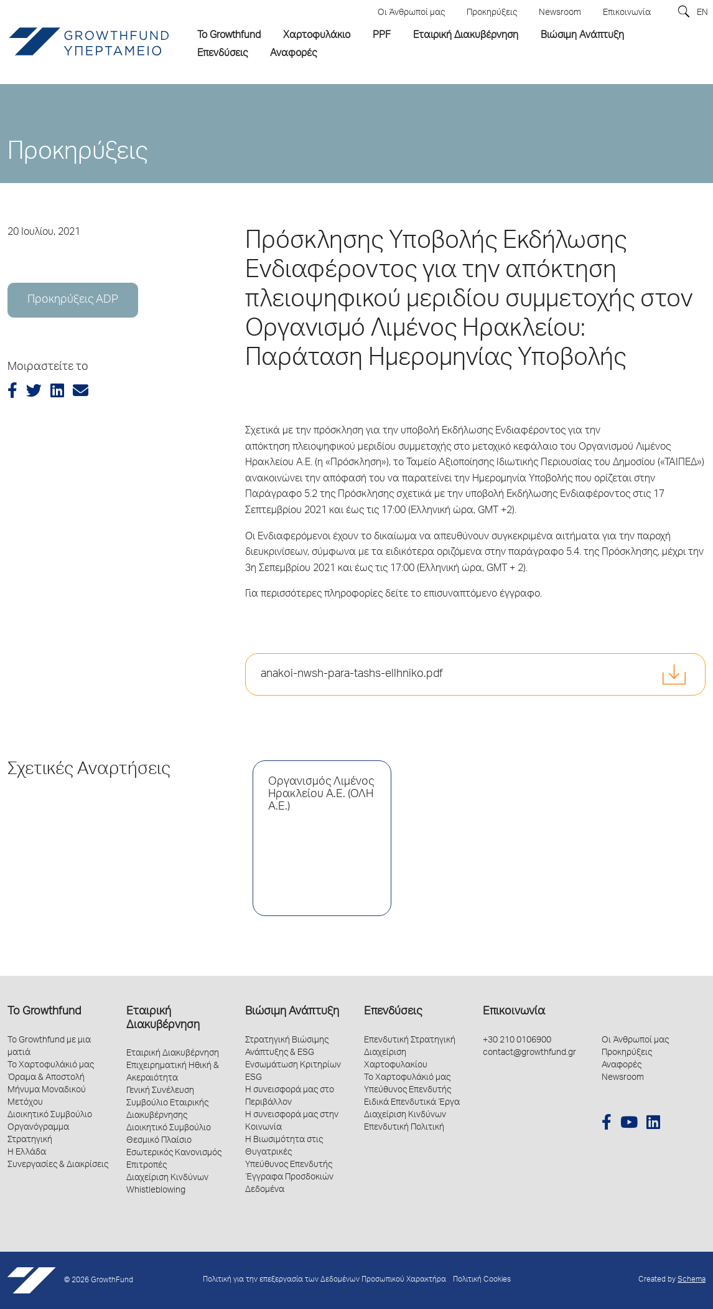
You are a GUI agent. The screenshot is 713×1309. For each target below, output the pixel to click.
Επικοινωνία (514, 1012)
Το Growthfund (44, 1012)
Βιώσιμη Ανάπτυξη (292, 1012)
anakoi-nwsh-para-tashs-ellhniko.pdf (352, 674)
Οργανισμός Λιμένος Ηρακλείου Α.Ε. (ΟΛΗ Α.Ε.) (321, 795)
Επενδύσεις (393, 1012)
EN (702, 13)
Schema (692, 1280)
